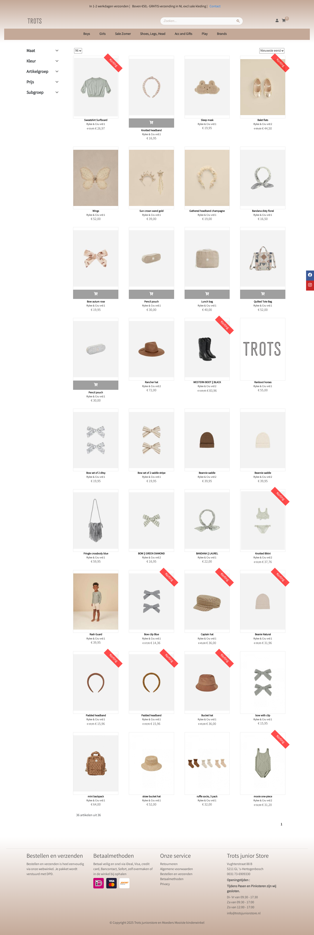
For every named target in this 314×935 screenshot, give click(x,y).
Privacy (165, 884)
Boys (86, 34)
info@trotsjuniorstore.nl (244, 913)
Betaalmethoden (172, 879)
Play (205, 34)
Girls (102, 34)
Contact (215, 6)
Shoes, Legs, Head (152, 34)
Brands (222, 34)
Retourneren (169, 864)
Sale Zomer (123, 34)
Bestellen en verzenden (176, 874)
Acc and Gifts (183, 34)
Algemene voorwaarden (176, 869)
